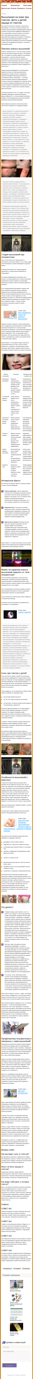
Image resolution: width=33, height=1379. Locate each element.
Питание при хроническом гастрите (16, 1319)
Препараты (21, 8)
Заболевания (15, 5)
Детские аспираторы (23, 1092)
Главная (4, 5)
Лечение (14, 8)
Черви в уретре (24, 612)
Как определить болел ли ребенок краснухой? (24, 316)
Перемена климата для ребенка (16, 1304)
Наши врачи (27, 5)
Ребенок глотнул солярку (14, 1334)
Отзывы (29, 8)
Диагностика (5, 8)
